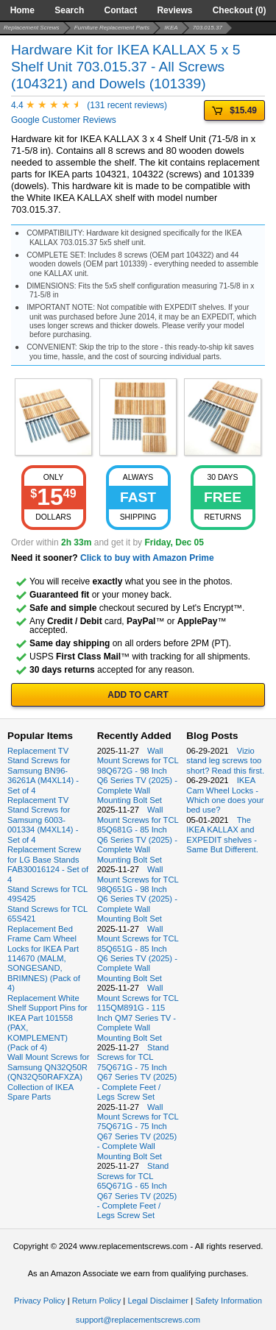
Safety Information (228, 1300)
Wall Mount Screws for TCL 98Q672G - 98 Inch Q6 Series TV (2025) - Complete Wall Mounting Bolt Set (138, 775)
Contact (121, 10)
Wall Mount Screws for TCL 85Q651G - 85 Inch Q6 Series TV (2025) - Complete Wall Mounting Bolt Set (138, 953)
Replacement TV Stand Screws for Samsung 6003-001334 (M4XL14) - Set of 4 (42, 820)
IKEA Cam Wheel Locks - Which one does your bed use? (224, 795)
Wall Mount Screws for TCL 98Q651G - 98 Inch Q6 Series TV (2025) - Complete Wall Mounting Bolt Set (138, 894)
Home (22, 10)
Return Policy (96, 1300)
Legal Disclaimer (157, 1300)
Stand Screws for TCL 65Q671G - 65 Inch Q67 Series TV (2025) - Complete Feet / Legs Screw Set (137, 1190)
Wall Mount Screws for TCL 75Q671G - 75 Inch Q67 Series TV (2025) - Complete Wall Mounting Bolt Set (138, 1132)
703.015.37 (207, 27)
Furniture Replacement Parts (111, 27)
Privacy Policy (40, 1300)
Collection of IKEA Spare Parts (40, 1092)
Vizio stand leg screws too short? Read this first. (225, 760)
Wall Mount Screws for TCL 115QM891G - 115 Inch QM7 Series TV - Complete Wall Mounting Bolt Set (138, 1012)
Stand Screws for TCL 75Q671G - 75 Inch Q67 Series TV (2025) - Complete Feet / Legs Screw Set (137, 1072)
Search (69, 10)
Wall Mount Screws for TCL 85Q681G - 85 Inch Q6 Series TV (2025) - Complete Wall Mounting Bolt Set (138, 834)
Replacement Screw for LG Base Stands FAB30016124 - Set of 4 (47, 864)
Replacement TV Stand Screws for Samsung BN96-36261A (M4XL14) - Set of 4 (43, 770)
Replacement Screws (32, 27)
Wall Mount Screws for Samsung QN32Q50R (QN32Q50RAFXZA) (48, 1067)
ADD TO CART (137, 695)
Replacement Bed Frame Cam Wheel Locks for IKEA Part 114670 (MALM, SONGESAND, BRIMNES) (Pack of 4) (43, 958)
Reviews (174, 10)
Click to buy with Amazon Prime (147, 558)
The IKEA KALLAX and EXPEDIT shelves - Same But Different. (222, 835)
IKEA (170, 27)
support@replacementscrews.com (138, 1319)
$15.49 (234, 110)
